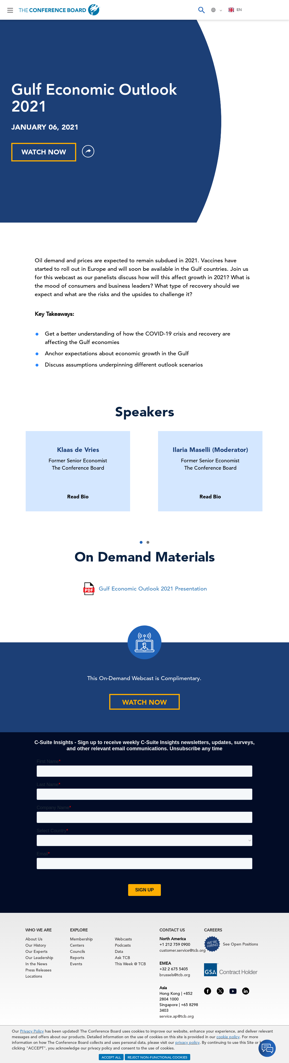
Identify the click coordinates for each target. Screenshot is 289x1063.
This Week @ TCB (130, 963)
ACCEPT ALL (111, 1057)
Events (76, 963)
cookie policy (228, 1036)
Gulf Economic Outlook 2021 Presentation (153, 588)
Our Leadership (39, 957)
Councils (77, 951)
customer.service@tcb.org (182, 950)
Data (119, 951)
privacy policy (187, 1042)
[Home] (59, 9)
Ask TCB (122, 957)
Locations (33, 976)
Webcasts (123, 939)
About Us (33, 939)
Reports (77, 957)
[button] (141, 542)
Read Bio (78, 496)
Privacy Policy (32, 1031)
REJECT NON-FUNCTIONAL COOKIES (157, 1057)
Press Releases (38, 970)
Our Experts (36, 951)
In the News (36, 963)
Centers (77, 945)
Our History (35, 945)
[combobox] (235, 10)
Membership (81, 939)
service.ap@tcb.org (176, 1016)
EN (235, 10)
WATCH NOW (43, 152)
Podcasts (123, 945)
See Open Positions (240, 944)
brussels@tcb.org (174, 974)
